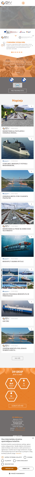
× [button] (33, 438)
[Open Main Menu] (27, 3)
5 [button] (19, 52)
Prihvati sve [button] (9, 468)
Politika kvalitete (17, 91)
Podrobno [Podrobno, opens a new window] (18, 453)
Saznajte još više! (17, 406)
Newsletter (17, 436)
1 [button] (12, 52)
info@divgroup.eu (19, 430)
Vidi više (17, 358)
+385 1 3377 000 (20, 428)
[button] (17, 473)
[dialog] (17, 456)
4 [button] (17, 52)
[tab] (9, 37)
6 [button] (21, 52)
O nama (17, 73)
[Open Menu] (23, 3)
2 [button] (13, 52)
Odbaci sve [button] (26, 468)
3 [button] (15, 52)
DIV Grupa (9, 3)
